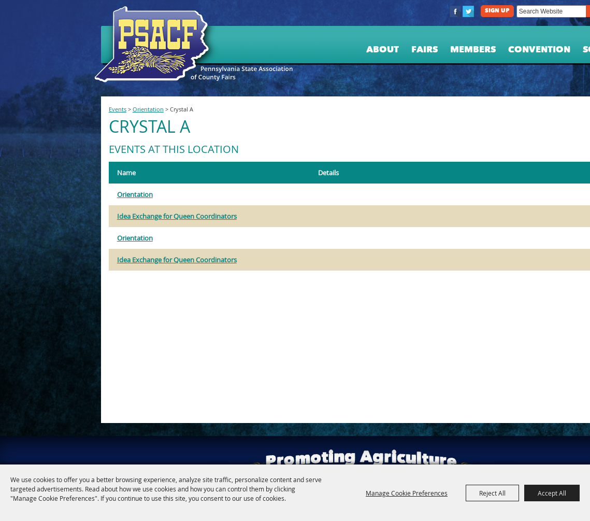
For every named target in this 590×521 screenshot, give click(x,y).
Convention (539, 50)
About (382, 50)
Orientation (148, 109)
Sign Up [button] (497, 11)
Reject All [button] (492, 493)
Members (473, 50)
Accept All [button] (552, 493)
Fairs (424, 50)
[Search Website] (551, 11)
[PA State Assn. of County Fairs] (156, 44)
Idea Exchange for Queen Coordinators (177, 216)
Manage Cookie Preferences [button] (407, 493)
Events (117, 109)
